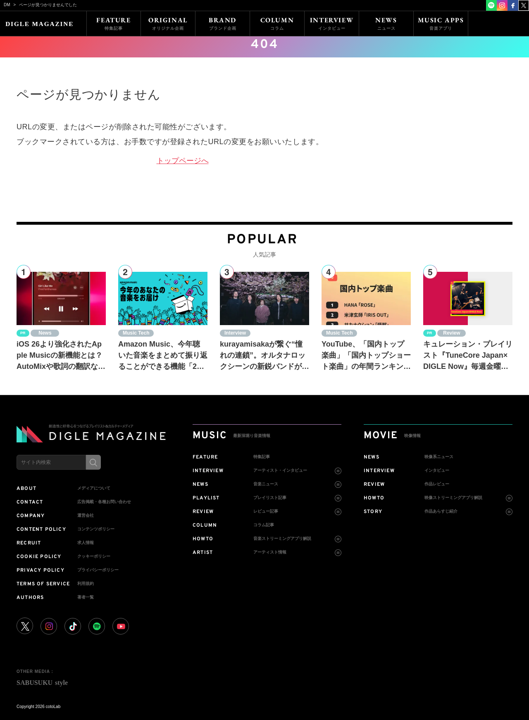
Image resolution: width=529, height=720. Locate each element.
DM (7, 4)
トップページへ (183, 161)
